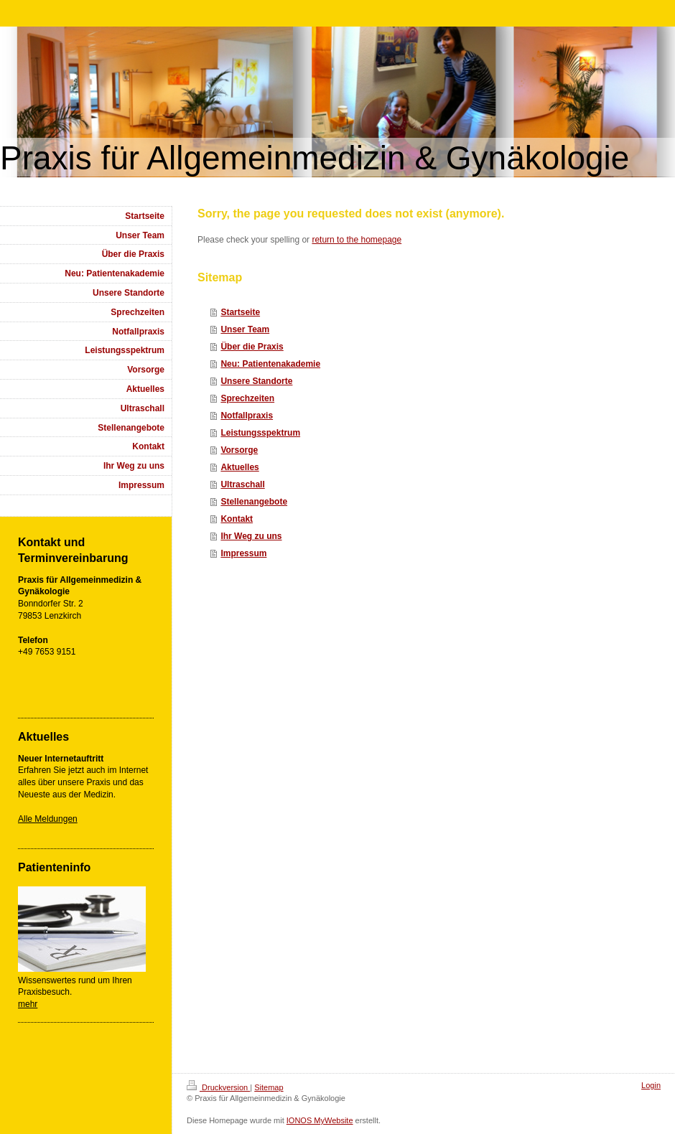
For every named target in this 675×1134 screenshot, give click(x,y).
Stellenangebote (253, 502)
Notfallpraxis (246, 416)
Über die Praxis (251, 347)
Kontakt (236, 519)
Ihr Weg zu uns (250, 536)
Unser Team (244, 329)
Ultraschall (242, 484)
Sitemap (268, 1087)
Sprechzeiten (247, 398)
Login (651, 1085)
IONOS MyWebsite (320, 1120)
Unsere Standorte (256, 381)
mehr (27, 1004)
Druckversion (218, 1087)
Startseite (240, 312)
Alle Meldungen (48, 819)
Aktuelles (239, 467)
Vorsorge (239, 450)
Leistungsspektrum (260, 433)
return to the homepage (356, 240)
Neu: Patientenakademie (270, 364)
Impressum (243, 553)
